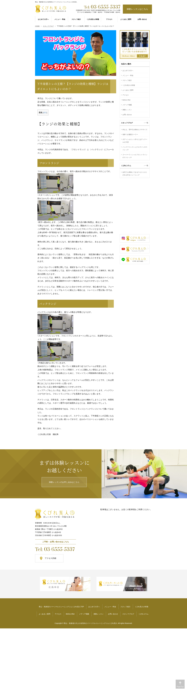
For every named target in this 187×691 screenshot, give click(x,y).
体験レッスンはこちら (137, 9)
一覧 (146, 123)
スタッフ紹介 (127, 80)
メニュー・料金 (127, 75)
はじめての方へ (127, 70)
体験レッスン (127, 110)
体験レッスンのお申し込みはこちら (64, 482)
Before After (126, 100)
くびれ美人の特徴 (128, 85)
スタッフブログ (128, 614)
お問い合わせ (127, 115)
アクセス (125, 95)
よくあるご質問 (127, 90)
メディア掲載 (127, 105)
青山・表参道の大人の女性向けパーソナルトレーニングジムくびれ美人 (90, 623)
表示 (45, 112)
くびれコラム (143, 614)
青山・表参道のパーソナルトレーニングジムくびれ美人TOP (61, 607)
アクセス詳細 (50, 558)
